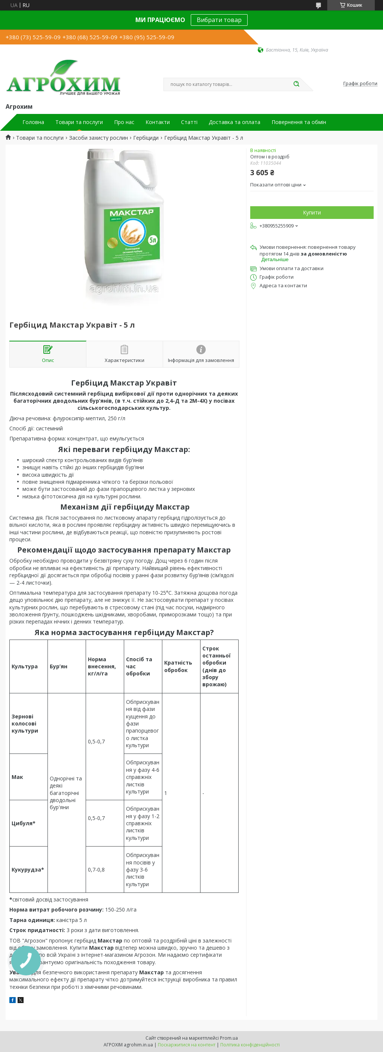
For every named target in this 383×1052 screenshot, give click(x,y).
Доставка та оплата (234, 122)
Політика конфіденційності (250, 1045)
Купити (312, 212)
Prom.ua (229, 1038)
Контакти (157, 122)
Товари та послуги (79, 122)
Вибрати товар (219, 20)
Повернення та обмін (299, 122)
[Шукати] (296, 84)
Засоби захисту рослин (98, 137)
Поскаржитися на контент (186, 1045)
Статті (189, 122)
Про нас (124, 122)
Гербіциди (146, 137)
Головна (33, 122)
